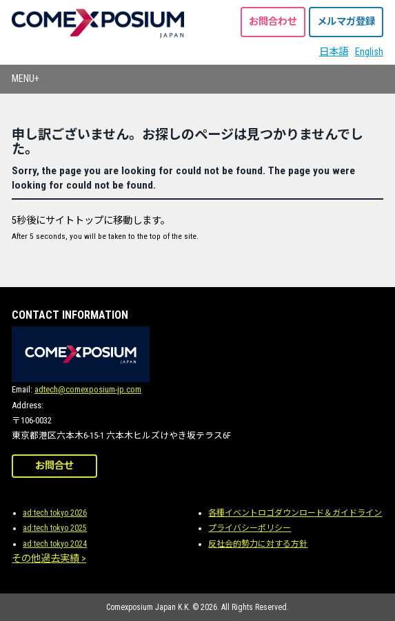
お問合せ (54, 466)
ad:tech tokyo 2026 (55, 513)
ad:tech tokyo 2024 (55, 544)
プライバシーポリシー (249, 528)
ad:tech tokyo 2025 (55, 528)
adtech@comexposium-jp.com (87, 389)
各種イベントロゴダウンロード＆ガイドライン (295, 513)
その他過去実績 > (49, 559)
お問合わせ (273, 22)
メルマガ (346, 22)
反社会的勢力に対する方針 (257, 544)
